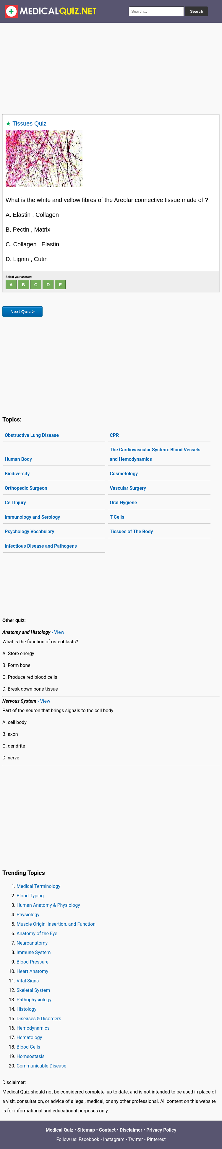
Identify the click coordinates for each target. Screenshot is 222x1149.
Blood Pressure (32, 962)
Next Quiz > (22, 311)
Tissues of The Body (131, 531)
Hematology (29, 1037)
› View (57, 632)
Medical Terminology (38, 886)
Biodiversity (17, 473)
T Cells (117, 517)
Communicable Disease (41, 1066)
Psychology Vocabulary (29, 531)
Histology (26, 1009)
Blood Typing (30, 896)
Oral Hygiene (123, 502)
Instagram (113, 1139)
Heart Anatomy (32, 971)
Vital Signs (28, 981)
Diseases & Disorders (39, 1018)
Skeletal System (33, 990)
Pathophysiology (34, 999)
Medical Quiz (59, 1130)
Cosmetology (124, 473)
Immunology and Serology (32, 517)
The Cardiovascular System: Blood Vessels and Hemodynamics (155, 454)
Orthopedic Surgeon (26, 488)
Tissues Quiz (29, 123)
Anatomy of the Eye (37, 933)
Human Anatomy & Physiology (48, 905)
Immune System (34, 952)
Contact (107, 1130)
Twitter (135, 1139)
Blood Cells (28, 1047)
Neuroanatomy (32, 943)
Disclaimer (131, 1130)
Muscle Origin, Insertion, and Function (56, 924)
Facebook (89, 1139)
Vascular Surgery (128, 488)
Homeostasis (31, 1056)
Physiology (28, 914)
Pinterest (156, 1139)
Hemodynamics (33, 1028)
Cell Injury (15, 502)
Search (196, 11)
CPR (114, 435)
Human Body (18, 459)
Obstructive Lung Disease (32, 435)
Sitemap (86, 1130)
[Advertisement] (111, 67)
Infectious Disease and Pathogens (41, 546)
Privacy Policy (161, 1130)
